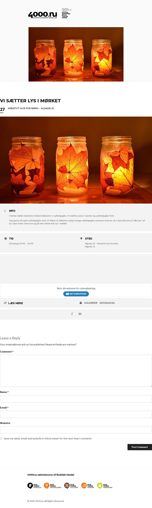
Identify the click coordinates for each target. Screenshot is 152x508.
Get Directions (76, 294)
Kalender (90, 302)
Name (4, 392)
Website (5, 423)
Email (4, 407)
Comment (7, 351)
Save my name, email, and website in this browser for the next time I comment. (48, 438)
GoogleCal (107, 302)
